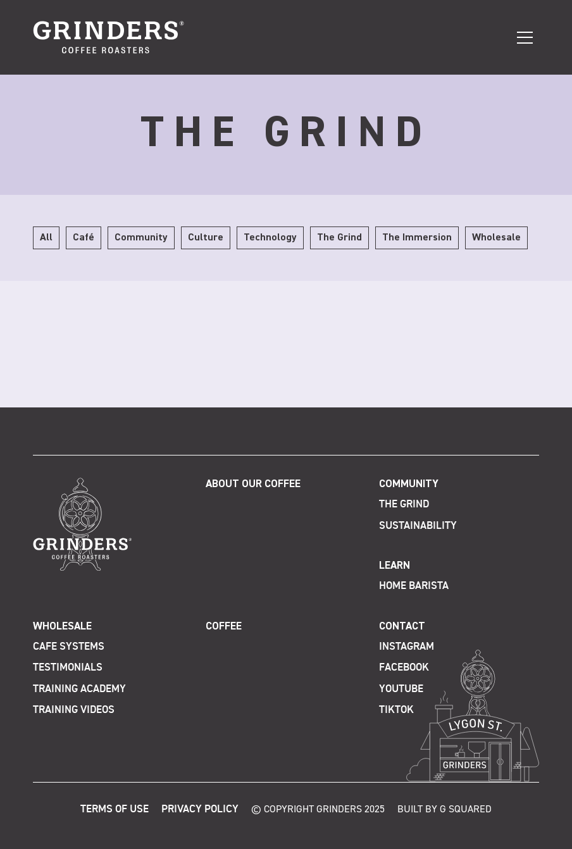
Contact (402, 626)
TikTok (396, 710)
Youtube (401, 689)
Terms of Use (114, 809)
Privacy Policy (200, 809)
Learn (394, 566)
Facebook (404, 667)
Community (408, 484)
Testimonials (68, 667)
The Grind (404, 504)
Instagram (406, 646)
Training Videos (74, 710)
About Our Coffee (253, 484)
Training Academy (79, 689)
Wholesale (62, 626)
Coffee (224, 626)
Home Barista (414, 586)
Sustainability (418, 526)
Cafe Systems (68, 646)
